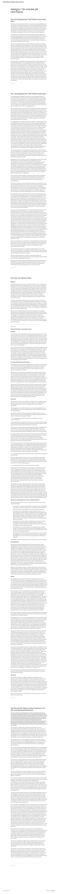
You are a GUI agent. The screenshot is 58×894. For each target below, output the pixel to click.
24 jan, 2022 (13, 267)
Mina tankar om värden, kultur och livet (13, 2)
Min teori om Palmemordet (21, 278)
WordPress (53, 890)
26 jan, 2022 (13, 83)
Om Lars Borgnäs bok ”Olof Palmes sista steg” (28, 94)
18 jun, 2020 (13, 865)
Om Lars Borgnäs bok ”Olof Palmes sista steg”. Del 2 (28, 20)
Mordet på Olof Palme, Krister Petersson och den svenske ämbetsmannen (28, 709)
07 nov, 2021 (13, 697)
